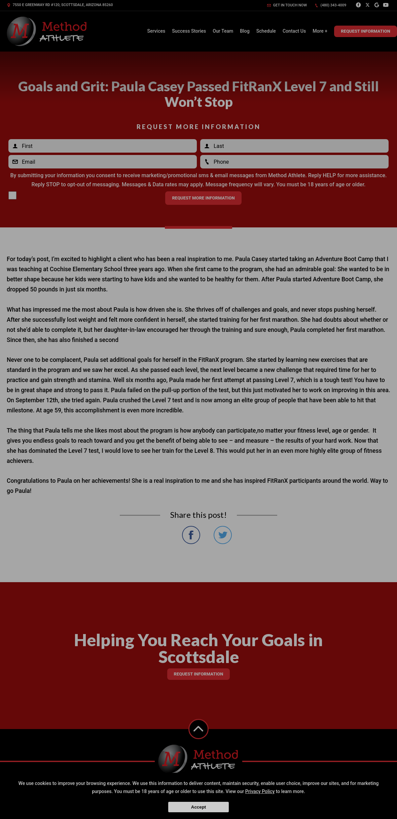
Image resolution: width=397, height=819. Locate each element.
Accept (198, 807)
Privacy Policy (260, 791)
